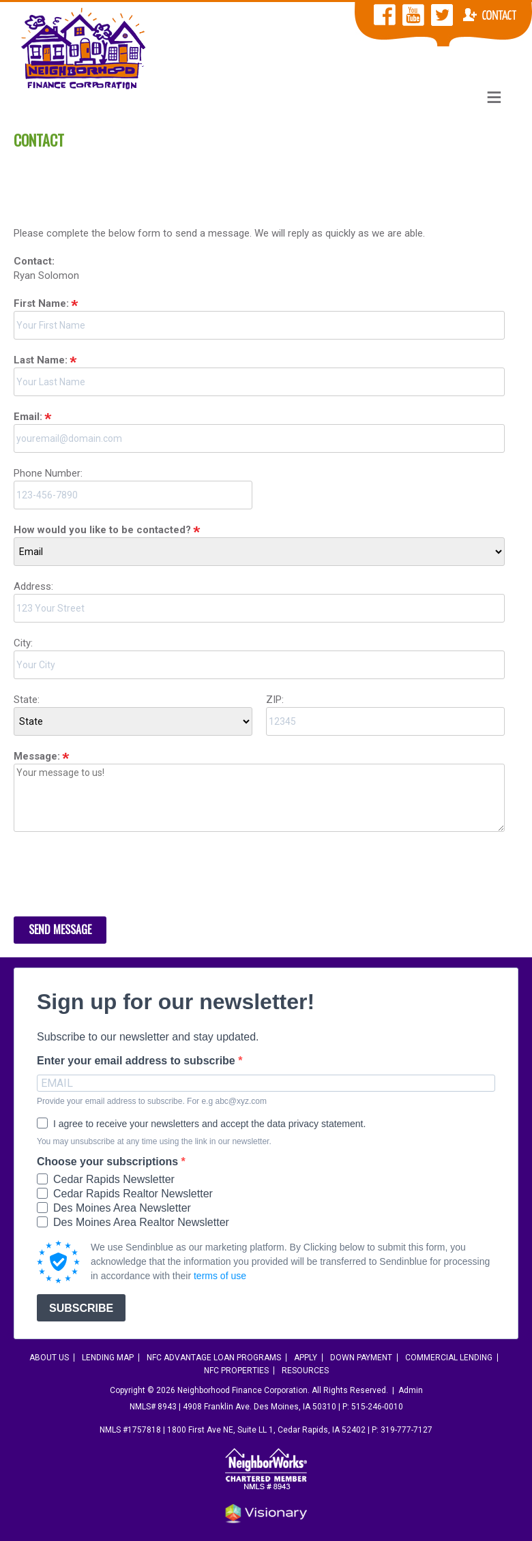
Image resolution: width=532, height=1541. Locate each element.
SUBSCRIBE (81, 1308)
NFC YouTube (413, 15)
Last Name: (41, 360)
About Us (49, 1357)
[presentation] (117, 876)
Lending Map (108, 1357)
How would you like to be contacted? (102, 530)
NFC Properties (236, 1370)
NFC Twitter (442, 15)
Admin (410, 1390)
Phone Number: (48, 473)
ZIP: (275, 699)
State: (27, 699)
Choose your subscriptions (109, 1162)
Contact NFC (489, 15)
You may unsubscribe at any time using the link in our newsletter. (154, 1141)
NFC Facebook (385, 15)
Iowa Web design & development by (266, 1513)
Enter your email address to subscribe (137, 1061)
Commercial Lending (448, 1357)
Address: (33, 586)
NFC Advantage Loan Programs (214, 1357)
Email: (28, 416)
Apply (305, 1357)
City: (23, 643)
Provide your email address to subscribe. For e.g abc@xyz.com (152, 1101)
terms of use (220, 1275)
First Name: (41, 303)
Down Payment (361, 1357)
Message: (37, 756)
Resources (305, 1370)
